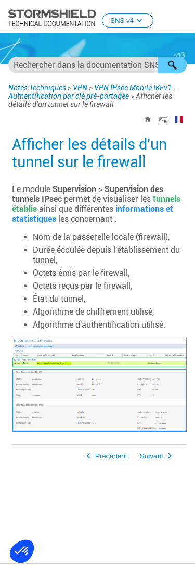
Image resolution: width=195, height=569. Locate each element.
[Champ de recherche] (97, 65)
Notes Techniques (37, 88)
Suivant (151, 456)
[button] (172, 65)
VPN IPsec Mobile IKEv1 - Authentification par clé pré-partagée (92, 92)
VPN (80, 88)
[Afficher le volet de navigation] (182, 17)
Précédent (111, 456)
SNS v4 (127, 20)
